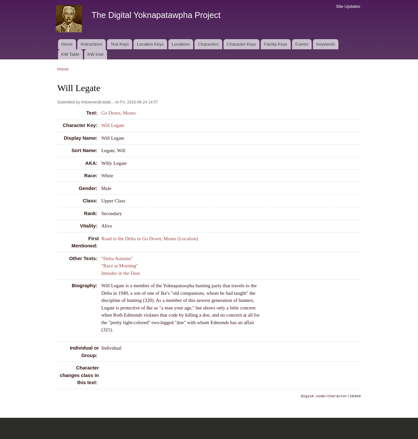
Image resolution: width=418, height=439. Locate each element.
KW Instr (95, 54)
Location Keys (150, 44)
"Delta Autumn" (117, 258)
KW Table (70, 54)
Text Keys (120, 44)
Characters (208, 44)
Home (67, 44)
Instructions (91, 44)
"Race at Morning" (119, 265)
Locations (181, 44)
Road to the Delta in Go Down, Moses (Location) (149, 238)
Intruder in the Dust (120, 273)
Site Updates (348, 6)
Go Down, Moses (118, 113)
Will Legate (112, 125)
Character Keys (241, 44)
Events (301, 44)
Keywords (326, 44)
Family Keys (275, 44)
